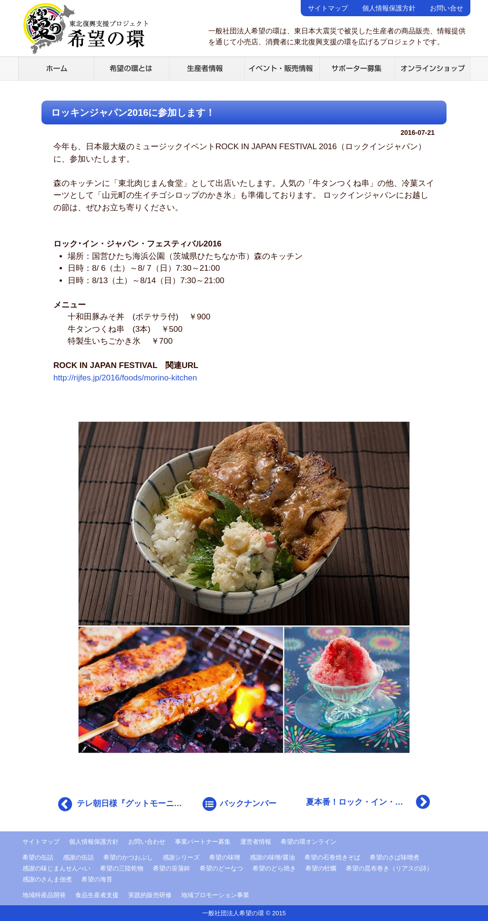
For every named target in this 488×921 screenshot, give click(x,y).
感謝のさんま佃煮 (47, 879)
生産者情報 (206, 68)
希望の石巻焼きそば (332, 857)
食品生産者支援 (97, 895)
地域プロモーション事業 (215, 895)
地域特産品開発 (44, 895)
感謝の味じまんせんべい (56, 868)
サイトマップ (328, 8)
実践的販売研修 (150, 895)
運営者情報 (255, 841)
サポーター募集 (357, 68)
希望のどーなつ (221, 868)
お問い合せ (446, 8)
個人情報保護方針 (389, 8)
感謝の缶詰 (78, 857)
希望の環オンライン (308, 841)
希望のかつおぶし (128, 857)
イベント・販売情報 (281, 68)
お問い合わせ (146, 841)
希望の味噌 (224, 857)
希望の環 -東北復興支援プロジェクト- (85, 28)
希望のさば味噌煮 (394, 857)
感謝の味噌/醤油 (272, 857)
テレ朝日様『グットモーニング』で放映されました (122, 804)
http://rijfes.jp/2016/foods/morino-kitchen (125, 377)
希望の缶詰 (37, 857)
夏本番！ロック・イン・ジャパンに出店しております (370, 802)
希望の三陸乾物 (121, 868)
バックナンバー (238, 804)
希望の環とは (131, 68)
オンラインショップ (432, 68)
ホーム (55, 68)
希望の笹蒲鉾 (171, 868)
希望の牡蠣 (320, 868)
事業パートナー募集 (203, 841)
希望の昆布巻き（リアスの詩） (389, 868)
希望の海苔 (96, 879)
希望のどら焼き (274, 868)
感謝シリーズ (181, 857)
